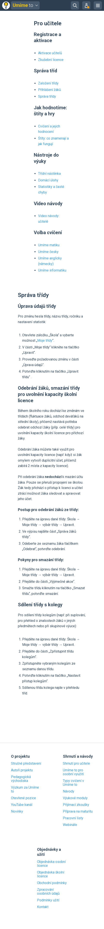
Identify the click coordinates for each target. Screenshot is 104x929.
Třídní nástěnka (49, 174)
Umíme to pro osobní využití (73, 772)
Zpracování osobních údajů (48, 892)
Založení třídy (48, 83)
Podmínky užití (48, 900)
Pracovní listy (73, 818)
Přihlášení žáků (49, 90)
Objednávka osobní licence (51, 864)
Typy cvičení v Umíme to (73, 783)
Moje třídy (44, 340)
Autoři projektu (22, 770)
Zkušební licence (51, 60)
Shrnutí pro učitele (76, 763)
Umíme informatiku (52, 270)
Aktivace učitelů (50, 53)
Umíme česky (48, 252)
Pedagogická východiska (21, 779)
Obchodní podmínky (52, 883)
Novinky (17, 811)
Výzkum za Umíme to (25, 789)
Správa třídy (47, 96)
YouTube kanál (21, 805)
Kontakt (42, 907)
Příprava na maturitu (78, 811)
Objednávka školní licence (50, 874)
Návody (68, 791)
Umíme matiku (48, 245)
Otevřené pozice (23, 798)
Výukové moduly (75, 798)
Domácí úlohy (48, 180)
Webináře (70, 825)
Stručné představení (26, 763)
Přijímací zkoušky (76, 805)
